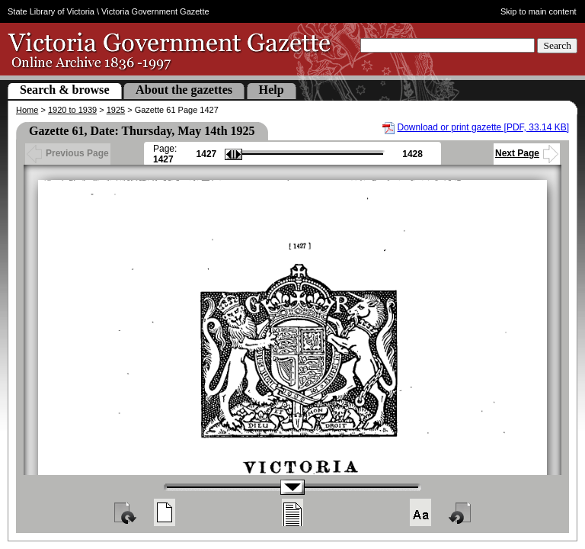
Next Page (526, 153)
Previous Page (68, 153)
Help (271, 89)
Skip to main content (538, 11)
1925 (116, 109)
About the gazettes (184, 89)
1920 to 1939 (72, 109)
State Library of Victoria (51, 11)
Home (27, 109)
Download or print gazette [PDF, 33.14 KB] (483, 127)
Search (557, 45)
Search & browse (65, 89)
